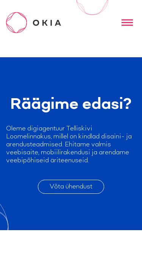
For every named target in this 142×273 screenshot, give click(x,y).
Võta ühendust (71, 186)
